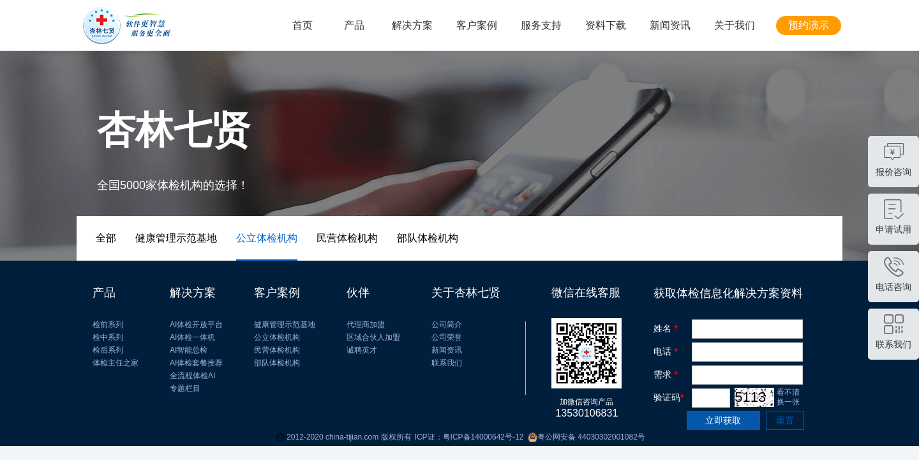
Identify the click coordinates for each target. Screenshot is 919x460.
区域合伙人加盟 (373, 337)
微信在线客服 (585, 292)
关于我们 (734, 25)
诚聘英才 (362, 350)
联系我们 (446, 362)
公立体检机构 (277, 337)
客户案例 (476, 25)
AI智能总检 (188, 350)
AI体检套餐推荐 (196, 362)
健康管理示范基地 (284, 324)
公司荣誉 (446, 337)
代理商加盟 (366, 324)
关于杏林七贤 (465, 292)
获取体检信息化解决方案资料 (728, 293)
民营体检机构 (277, 350)
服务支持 (541, 25)
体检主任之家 (115, 362)
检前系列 (108, 324)
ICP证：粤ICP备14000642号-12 (469, 437)
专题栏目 (185, 388)
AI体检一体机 (192, 337)
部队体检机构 (277, 362)
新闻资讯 (670, 25)
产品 (354, 25)
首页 (302, 25)
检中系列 (108, 337)
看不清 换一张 (788, 397)
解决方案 (412, 25)
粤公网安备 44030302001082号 (584, 437)
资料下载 (605, 25)
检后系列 (108, 350)
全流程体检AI (192, 375)
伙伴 (358, 292)
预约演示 (808, 25)
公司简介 (446, 324)
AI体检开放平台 (196, 324)
